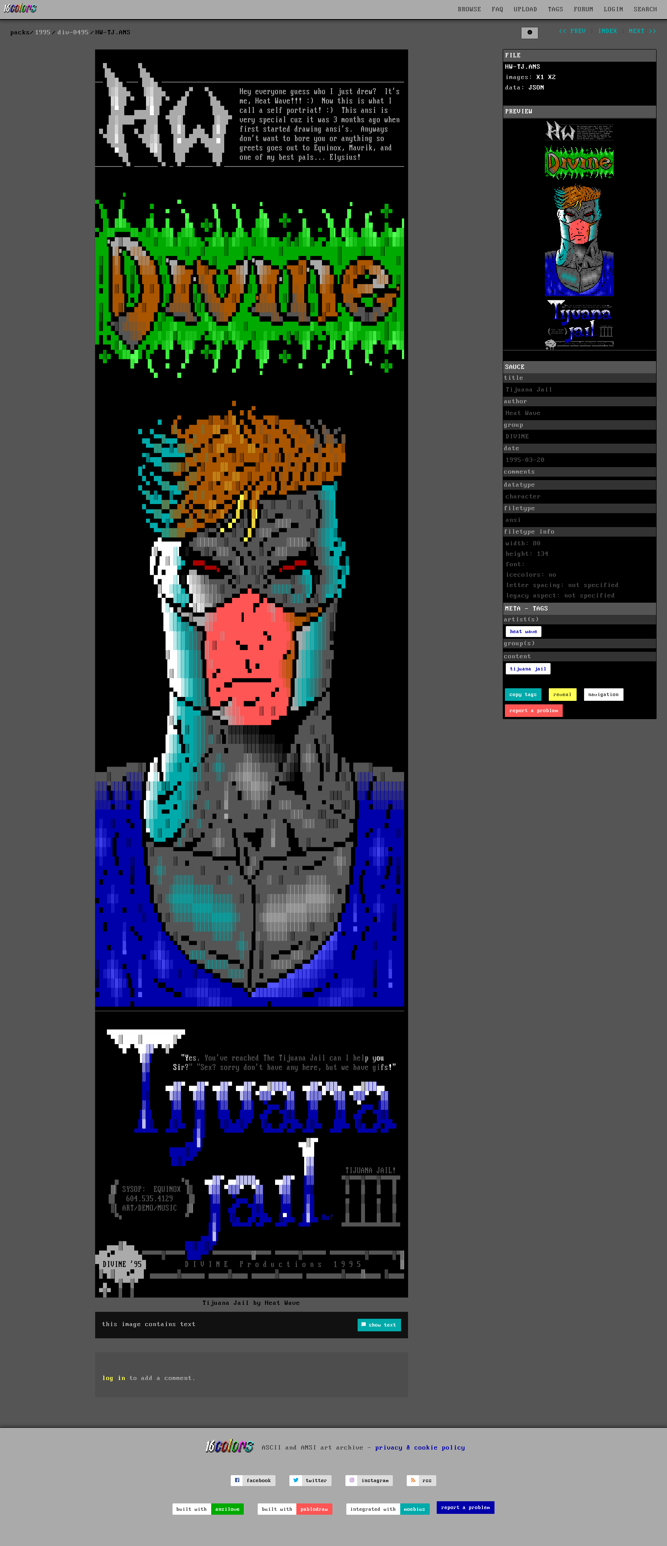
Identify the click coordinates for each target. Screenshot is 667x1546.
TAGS (556, 9)
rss (427, 1480)
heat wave (524, 631)
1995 (43, 32)
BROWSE (469, 9)
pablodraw (314, 1509)
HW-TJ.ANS (523, 66)
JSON (536, 87)
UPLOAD (526, 9)
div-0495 (73, 32)
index (607, 31)
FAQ (498, 9)
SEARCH (645, 9)
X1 (540, 77)
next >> (643, 31)
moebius (414, 1509)
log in (114, 1378)
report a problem (534, 710)
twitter (316, 1480)
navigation (603, 694)
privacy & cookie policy (420, 1447)
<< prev (572, 31)
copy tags (523, 694)
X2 (552, 77)
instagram (375, 1480)
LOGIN (614, 9)
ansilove (228, 1509)
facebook (259, 1480)
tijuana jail (528, 669)
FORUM (584, 9)
